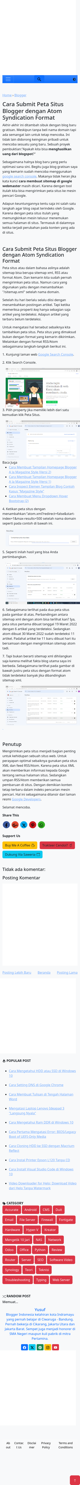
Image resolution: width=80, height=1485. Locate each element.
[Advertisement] (38, 37)
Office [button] (24, 1250)
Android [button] (31, 1210)
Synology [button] (12, 1270)
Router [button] (10, 1260)
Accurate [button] (11, 1210)
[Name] (39, 79)
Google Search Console (55, 354)
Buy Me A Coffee (20, 845)
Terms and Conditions (66, 1445)
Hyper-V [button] (32, 1230)
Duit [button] (58, 1210)
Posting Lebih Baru (16, 972)
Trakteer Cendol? (57, 845)
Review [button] (57, 1250)
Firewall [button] (47, 1220)
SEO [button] (40, 1260)
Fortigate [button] (66, 1220)
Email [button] (9, 1220)
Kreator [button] (50, 1230)
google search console (19, 176)
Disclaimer (32, 1445)
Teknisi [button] (44, 1270)
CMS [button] (46, 1210)
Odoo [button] (9, 1250)
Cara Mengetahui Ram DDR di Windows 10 (41, 1122)
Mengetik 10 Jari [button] (17, 1240)
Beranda (44, 972)
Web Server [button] (61, 1280)
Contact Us (19, 1445)
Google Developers (26, 799)
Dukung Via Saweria (22, 854)
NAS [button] (39, 1240)
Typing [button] (41, 1280)
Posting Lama (67, 972)
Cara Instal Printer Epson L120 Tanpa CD (39, 1160)
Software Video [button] (61, 1260)
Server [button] (26, 1260)
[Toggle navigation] (8, 79)
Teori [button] (29, 1270)
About (8, 1445)
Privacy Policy (46, 1445)
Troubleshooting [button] (17, 1280)
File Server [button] (27, 1220)
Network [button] (54, 1240)
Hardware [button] (12, 1230)
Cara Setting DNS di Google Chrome (36, 1085)
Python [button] (40, 1250)
